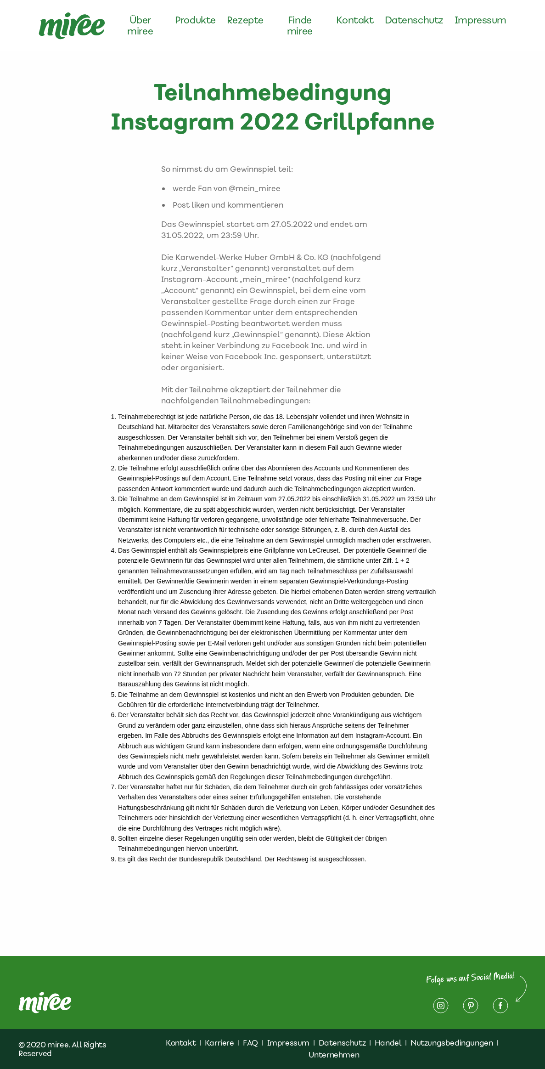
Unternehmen (334, 1055)
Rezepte (245, 20)
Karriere (219, 1043)
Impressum (480, 20)
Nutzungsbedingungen (451, 1043)
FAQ (250, 1043)
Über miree (140, 26)
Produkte (195, 20)
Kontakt (355, 20)
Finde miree (300, 26)
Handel (388, 1043)
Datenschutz (414, 20)
